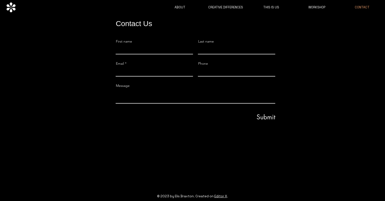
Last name (206, 41)
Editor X (220, 196)
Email (120, 63)
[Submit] (258, 117)
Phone (203, 63)
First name (124, 41)
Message (123, 85)
